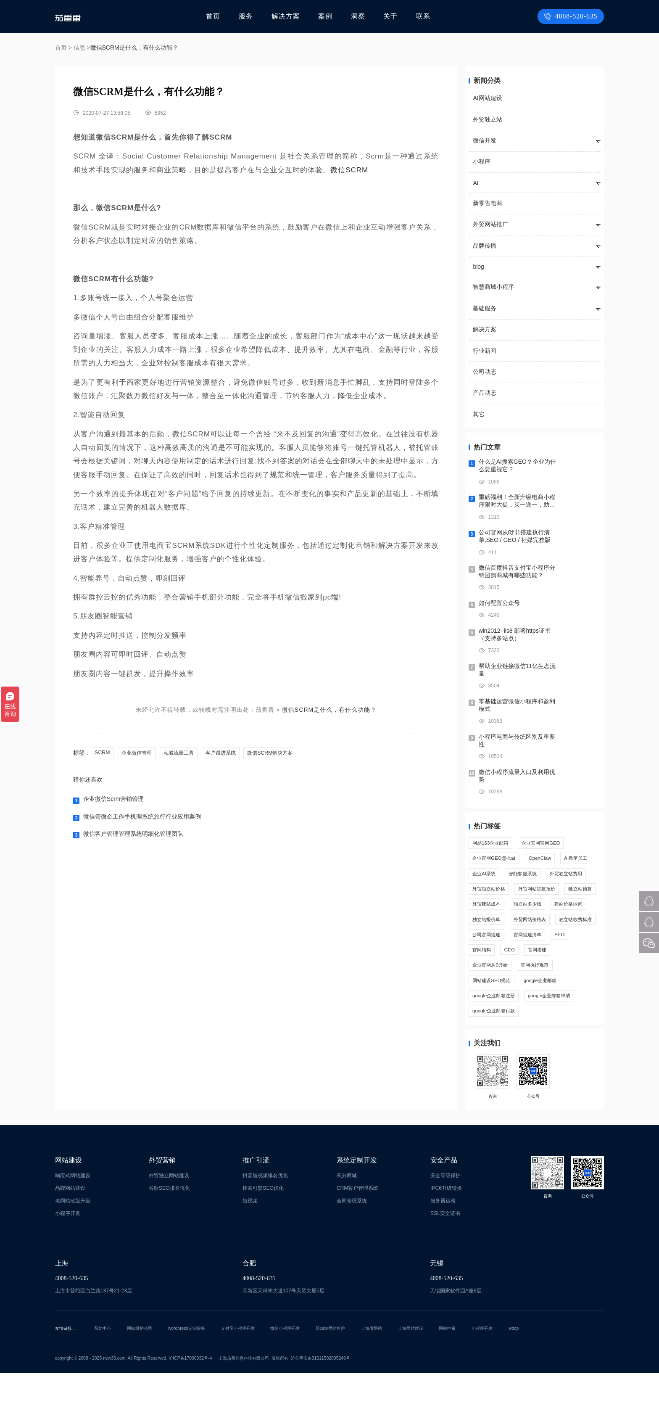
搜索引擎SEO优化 (263, 1223)
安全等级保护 (445, 1210)
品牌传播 (484, 245)
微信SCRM (349, 170)
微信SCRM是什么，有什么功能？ (329, 709)
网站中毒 (447, 1362)
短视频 (250, 1236)
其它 (479, 414)
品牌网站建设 (70, 1223)
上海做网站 (371, 1362)
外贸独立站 (487, 119)
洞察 (359, 16)
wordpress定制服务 (186, 1362)
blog (478, 266)
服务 (250, 16)
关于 (391, 16)
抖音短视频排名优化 (265, 1210)
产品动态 (484, 392)
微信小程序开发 (285, 1362)
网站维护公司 (139, 1362)
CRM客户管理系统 (358, 1223)
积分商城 (347, 1210)
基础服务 (484, 308)
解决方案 (289, 16)
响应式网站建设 (72, 1210)
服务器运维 (443, 1236)
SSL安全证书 (445, 1248)
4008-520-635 (573, 16)
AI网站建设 (487, 98)
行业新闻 (484, 350)
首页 (218, 16)
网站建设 (68, 1195)
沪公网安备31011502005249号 (320, 1393)
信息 (79, 47)
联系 (423, 16)
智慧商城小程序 (493, 286)
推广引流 (256, 1195)
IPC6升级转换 (446, 1223)
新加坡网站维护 (330, 1362)
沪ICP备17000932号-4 (190, 1393)
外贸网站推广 (490, 224)
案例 (327, 16)
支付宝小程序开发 (238, 1362)
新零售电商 (487, 203)
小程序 (481, 161)
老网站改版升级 (72, 1236)
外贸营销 (162, 1195)
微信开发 (484, 140)
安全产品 (443, 1195)
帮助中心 (102, 1362)
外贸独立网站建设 (169, 1210)
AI (475, 183)
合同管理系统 (352, 1236)
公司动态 (484, 371)
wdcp (514, 1362)
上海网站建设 (410, 1362)
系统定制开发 (357, 1195)
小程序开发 (67, 1248)
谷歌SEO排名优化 (169, 1223)
